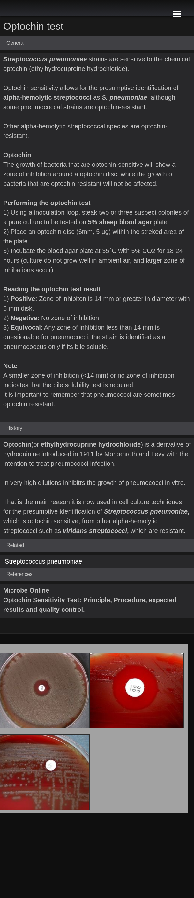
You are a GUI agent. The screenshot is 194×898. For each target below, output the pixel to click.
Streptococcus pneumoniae (43, 561)
